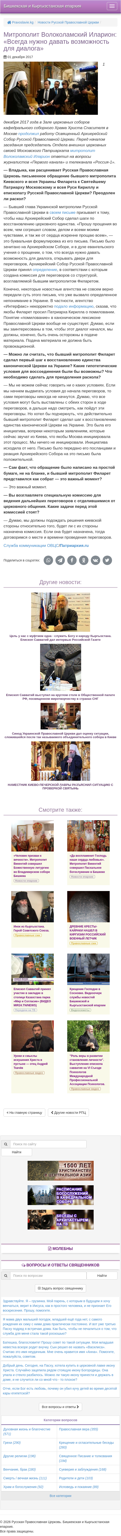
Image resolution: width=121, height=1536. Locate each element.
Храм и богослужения (23, 1487)
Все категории (60, 1496)
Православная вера (78, 1429)
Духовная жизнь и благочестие (26, 1431)
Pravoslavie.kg (20, 22)
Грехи (12, 1442)
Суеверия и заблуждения (82, 1469)
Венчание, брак (19, 1469)
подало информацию (74, 306)
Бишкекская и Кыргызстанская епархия (42, 6)
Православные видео (29, 1072)
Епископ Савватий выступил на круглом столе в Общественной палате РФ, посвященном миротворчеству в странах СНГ (60, 696)
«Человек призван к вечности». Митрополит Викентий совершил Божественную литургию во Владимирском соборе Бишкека (32, 866)
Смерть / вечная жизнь (25, 1478)
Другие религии (19, 1456)
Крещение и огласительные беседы (86, 1445)
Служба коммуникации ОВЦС (31, 545)
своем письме (62, 212)
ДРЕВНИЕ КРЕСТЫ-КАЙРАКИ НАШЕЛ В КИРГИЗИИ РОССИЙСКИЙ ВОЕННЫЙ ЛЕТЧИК (87, 932)
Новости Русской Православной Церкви (68, 22)
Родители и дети (76, 1478)
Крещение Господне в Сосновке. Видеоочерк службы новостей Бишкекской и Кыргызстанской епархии (87, 997)
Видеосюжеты (80, 1010)
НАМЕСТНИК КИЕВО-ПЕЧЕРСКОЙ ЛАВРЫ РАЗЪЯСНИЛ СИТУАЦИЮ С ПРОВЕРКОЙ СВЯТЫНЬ (60, 786)
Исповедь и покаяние (79, 1487)
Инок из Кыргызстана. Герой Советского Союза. (31, 928)
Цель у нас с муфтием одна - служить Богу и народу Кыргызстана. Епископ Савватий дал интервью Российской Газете (61, 637)
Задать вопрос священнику (60, 1288)
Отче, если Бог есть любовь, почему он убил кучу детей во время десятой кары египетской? (60, 1391)
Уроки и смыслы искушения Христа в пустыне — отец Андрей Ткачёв (31, 1062)
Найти (16, 1152)
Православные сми (27, 935)
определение (45, 269)
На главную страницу (24, 1112)
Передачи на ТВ (25, 1010)
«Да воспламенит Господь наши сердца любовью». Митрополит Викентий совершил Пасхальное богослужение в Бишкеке (88, 864)
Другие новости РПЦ (68, 1112)
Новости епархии (26, 880)
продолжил (28, 133)
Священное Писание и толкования (85, 1458)
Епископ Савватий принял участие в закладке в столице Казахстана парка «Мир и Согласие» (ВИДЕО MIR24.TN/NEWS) (32, 997)
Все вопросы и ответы (60, 1407)
